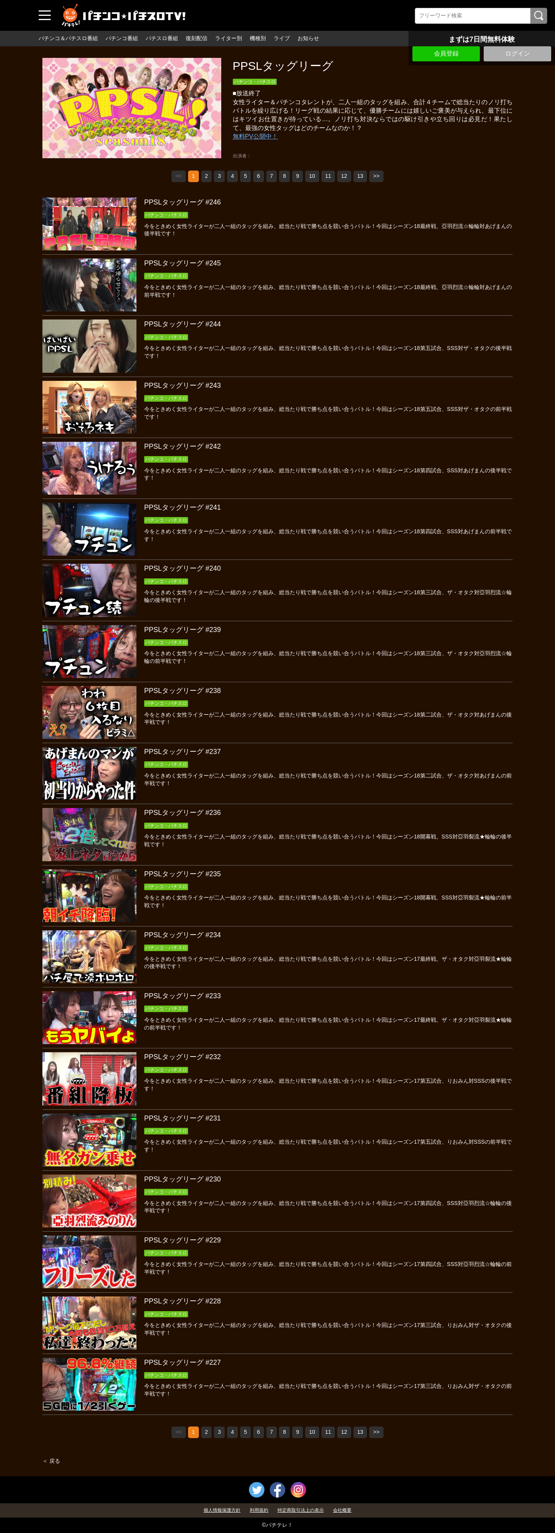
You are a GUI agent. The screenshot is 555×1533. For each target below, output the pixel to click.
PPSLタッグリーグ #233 (182, 996)
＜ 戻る (51, 1461)
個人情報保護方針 (222, 1510)
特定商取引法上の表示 (301, 1510)
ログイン (517, 53)
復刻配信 (196, 38)
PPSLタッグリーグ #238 (182, 691)
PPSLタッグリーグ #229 (182, 1240)
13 (360, 176)
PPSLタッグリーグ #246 (182, 202)
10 (312, 176)
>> (376, 176)
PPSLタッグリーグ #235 (182, 874)
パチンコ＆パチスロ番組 (68, 38)
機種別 (258, 38)
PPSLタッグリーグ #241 (182, 507)
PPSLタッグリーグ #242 (182, 446)
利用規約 (259, 1510)
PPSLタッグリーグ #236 (182, 812)
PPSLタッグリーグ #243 (182, 385)
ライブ (282, 38)
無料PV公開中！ (255, 136)
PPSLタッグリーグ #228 (182, 1301)
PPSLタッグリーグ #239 (182, 630)
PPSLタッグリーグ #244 (182, 324)
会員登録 (446, 53)
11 (328, 176)
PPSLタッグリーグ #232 (182, 1057)
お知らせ (308, 38)
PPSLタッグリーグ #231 (182, 1118)
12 (344, 176)
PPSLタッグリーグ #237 (182, 752)
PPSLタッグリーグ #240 (182, 568)
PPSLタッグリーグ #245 (182, 263)
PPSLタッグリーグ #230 (182, 1179)
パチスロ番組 (162, 38)
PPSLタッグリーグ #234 (182, 935)
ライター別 (228, 38)
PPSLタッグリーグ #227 (182, 1362)
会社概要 (342, 1510)
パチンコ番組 (122, 38)
